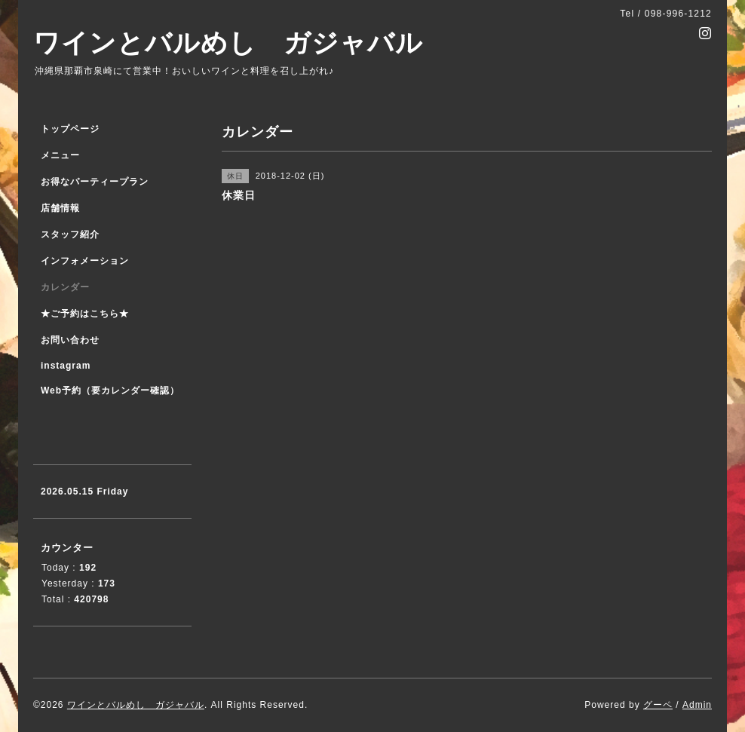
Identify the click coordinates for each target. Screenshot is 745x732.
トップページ (70, 129)
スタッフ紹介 (70, 234)
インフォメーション (85, 261)
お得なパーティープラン (95, 181)
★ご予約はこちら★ (85, 313)
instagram (65, 365)
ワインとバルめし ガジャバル (228, 42)
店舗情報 (60, 208)
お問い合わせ (70, 340)
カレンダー (65, 287)
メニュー (60, 155)
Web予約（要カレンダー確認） (110, 390)
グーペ (658, 705)
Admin (697, 705)
